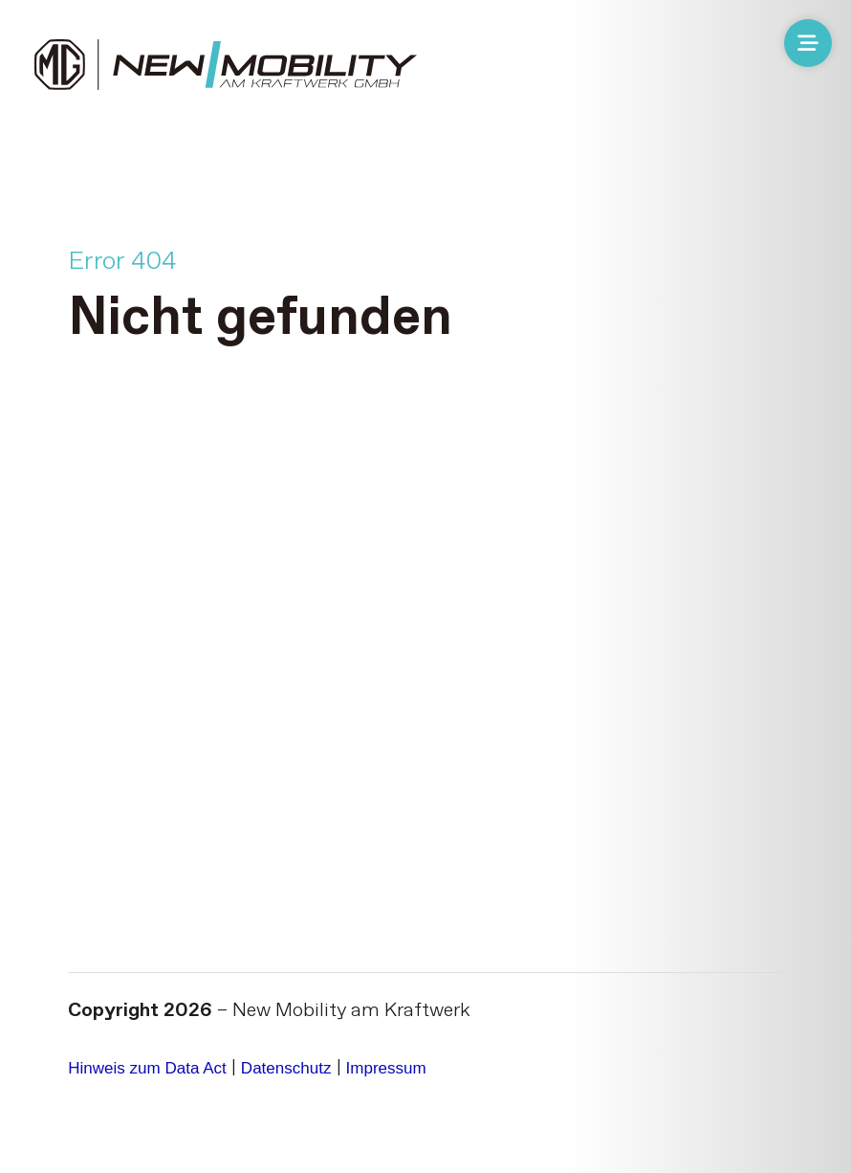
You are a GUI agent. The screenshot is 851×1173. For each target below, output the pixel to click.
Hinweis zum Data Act (165, 1035)
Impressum (452, 1035)
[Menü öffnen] (808, 43)
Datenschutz (332, 1035)
